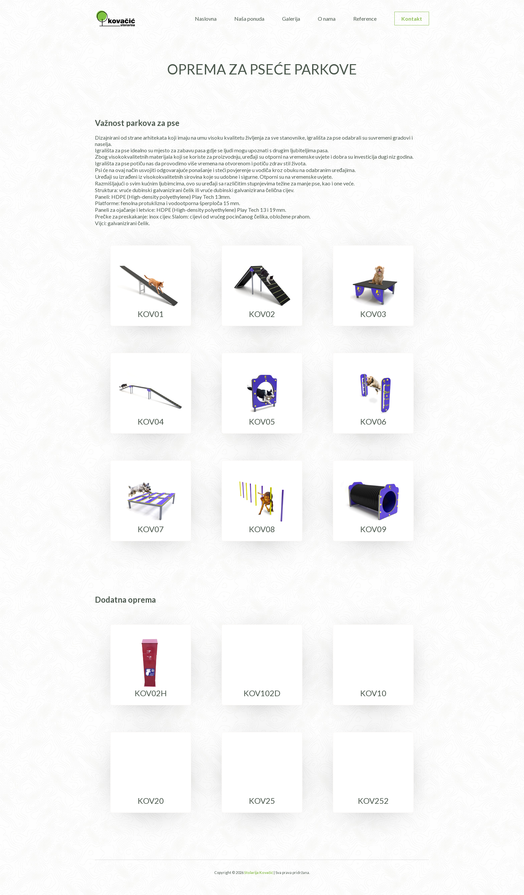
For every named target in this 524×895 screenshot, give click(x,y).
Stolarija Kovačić (258, 872)
